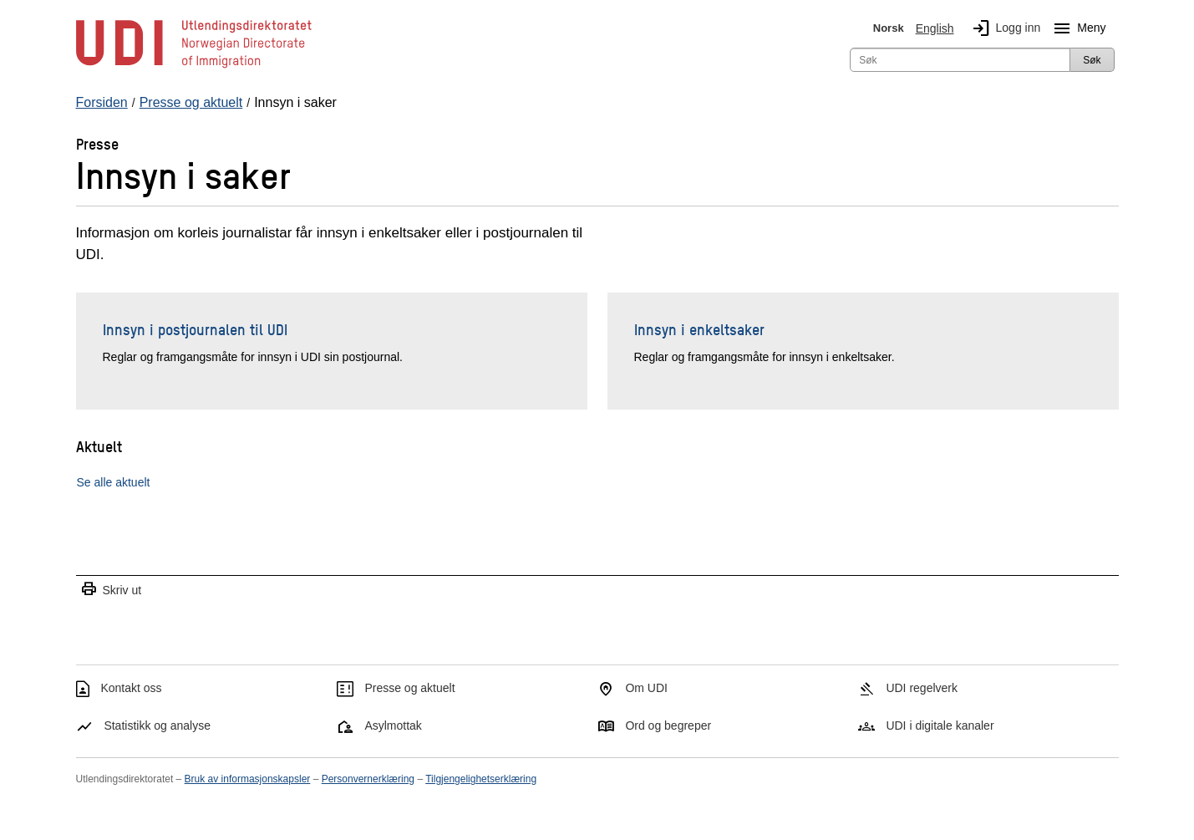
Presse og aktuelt (409, 688)
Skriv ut (111, 589)
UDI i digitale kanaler (939, 725)
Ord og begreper (668, 725)
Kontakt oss (130, 688)
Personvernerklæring (368, 779)
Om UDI (646, 688)
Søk (1091, 60)
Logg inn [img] (1003, 28)
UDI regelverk (922, 688)
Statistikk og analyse (157, 725)
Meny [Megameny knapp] (1076, 28)
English (935, 28)
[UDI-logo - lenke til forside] (194, 67)
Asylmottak (392, 725)
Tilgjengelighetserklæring (480, 779)
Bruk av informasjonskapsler (248, 779)
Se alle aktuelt (113, 482)
